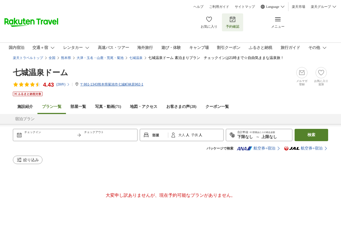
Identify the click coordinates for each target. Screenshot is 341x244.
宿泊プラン (25, 119)
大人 (182, 135)
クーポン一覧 (217, 107)
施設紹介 (25, 107)
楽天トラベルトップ (28, 58)
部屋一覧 (78, 107)
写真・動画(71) (108, 107)
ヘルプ (198, 7)
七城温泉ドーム (40, 72)
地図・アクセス (143, 107)
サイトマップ (245, 7)
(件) (63, 84)
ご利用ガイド (219, 7)
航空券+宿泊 (256, 148)
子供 (195, 135)
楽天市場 (298, 7)
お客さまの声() (181, 107)
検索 (311, 135)
